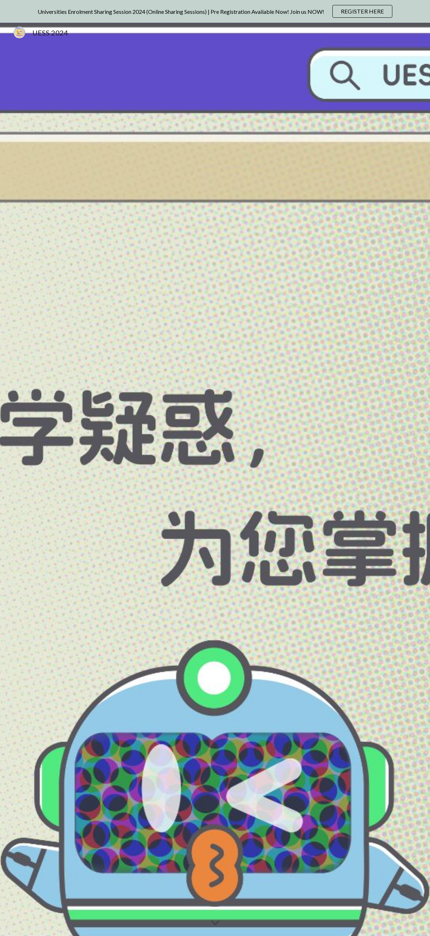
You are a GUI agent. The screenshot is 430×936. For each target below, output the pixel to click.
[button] (215, 923)
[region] (215, 11)
